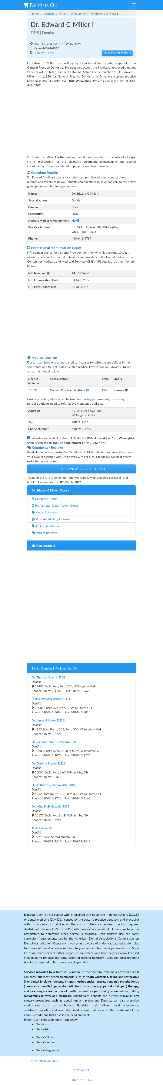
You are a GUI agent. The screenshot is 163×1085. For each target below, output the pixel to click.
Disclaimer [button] (81, 1070)
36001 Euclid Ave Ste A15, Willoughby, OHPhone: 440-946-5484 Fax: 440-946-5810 (62, 705)
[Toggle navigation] (133, 5)
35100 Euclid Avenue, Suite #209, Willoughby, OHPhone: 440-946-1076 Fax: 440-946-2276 (67, 748)
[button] (77, 220)
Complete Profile (44, 498)
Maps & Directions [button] (117, 53)
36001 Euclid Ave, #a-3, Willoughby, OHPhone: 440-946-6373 (60, 770)
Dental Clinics (45, 1037)
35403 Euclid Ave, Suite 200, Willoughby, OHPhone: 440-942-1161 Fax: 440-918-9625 (63, 684)
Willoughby (78, 13)
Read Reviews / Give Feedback (81, 469)
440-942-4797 (43, 53)
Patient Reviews (44, 533)
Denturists (43, 1029)
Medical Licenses (45, 512)
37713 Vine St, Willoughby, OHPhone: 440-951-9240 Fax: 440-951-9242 (61, 834)
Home (35, 13)
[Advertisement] (81, 118)
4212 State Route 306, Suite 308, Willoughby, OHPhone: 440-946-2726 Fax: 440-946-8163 (66, 791)
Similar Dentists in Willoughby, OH (54, 668)
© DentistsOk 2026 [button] (44, 1060)
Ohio (62, 13)
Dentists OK (40, 5)
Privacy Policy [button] (82, 1080)
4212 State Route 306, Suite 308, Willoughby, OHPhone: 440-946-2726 (66, 727)
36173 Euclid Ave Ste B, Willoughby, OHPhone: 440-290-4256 (60, 813)
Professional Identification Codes (55, 505)
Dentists (48, 13)
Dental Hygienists (47, 1050)
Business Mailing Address (50, 519)
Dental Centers (46, 1042)
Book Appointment (46, 526)
